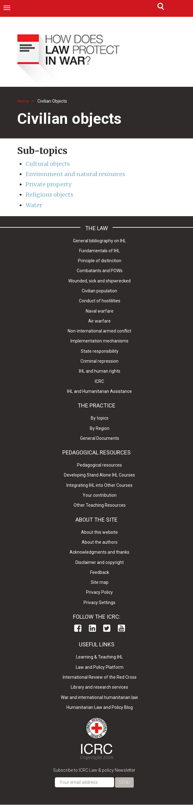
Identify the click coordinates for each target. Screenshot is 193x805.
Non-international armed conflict (99, 330)
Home (23, 101)
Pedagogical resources (99, 465)
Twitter (106, 628)
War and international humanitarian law (99, 697)
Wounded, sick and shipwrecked (99, 280)
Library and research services (99, 687)
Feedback (99, 572)
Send (124, 782)
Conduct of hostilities (99, 300)
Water (34, 205)
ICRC (99, 381)
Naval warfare (99, 311)
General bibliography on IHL (99, 240)
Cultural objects (48, 163)
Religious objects (49, 194)
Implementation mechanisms (99, 340)
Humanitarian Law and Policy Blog (99, 707)
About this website (99, 532)
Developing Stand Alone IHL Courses (99, 474)
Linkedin (92, 628)
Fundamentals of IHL (99, 250)
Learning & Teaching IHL (99, 656)
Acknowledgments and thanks (99, 552)
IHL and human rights (99, 371)
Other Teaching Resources (100, 505)
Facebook (77, 628)
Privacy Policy (99, 592)
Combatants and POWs (100, 270)
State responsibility (99, 351)
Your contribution (100, 495)
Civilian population (99, 290)
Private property (48, 184)
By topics (100, 418)
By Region (99, 428)
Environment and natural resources (75, 174)
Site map (100, 582)
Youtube (121, 628)
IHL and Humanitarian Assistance (99, 391)
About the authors (100, 542)
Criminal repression (99, 361)
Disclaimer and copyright (99, 562)
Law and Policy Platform (99, 667)
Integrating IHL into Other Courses (99, 485)
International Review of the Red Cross (100, 677)
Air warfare (99, 321)
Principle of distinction (99, 260)
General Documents (99, 438)
